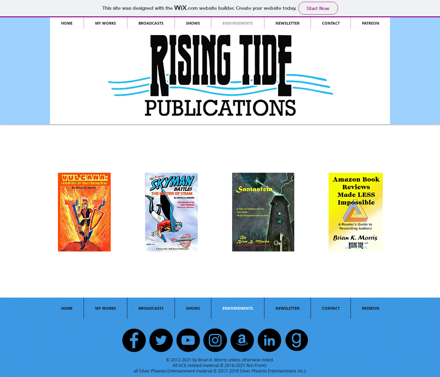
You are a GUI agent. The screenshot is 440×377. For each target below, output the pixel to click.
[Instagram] (215, 340)
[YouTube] (188, 340)
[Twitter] (161, 340)
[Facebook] (134, 340)
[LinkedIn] (269, 340)
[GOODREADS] (296, 340)
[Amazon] (242, 340)
